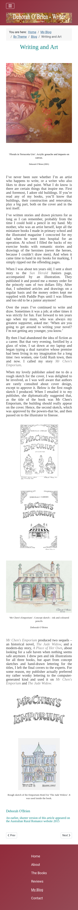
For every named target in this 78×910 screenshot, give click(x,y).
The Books (39, 873)
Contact (37, 898)
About (35, 865)
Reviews (37, 881)
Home (35, 856)
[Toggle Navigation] (10, 6)
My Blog (37, 890)
